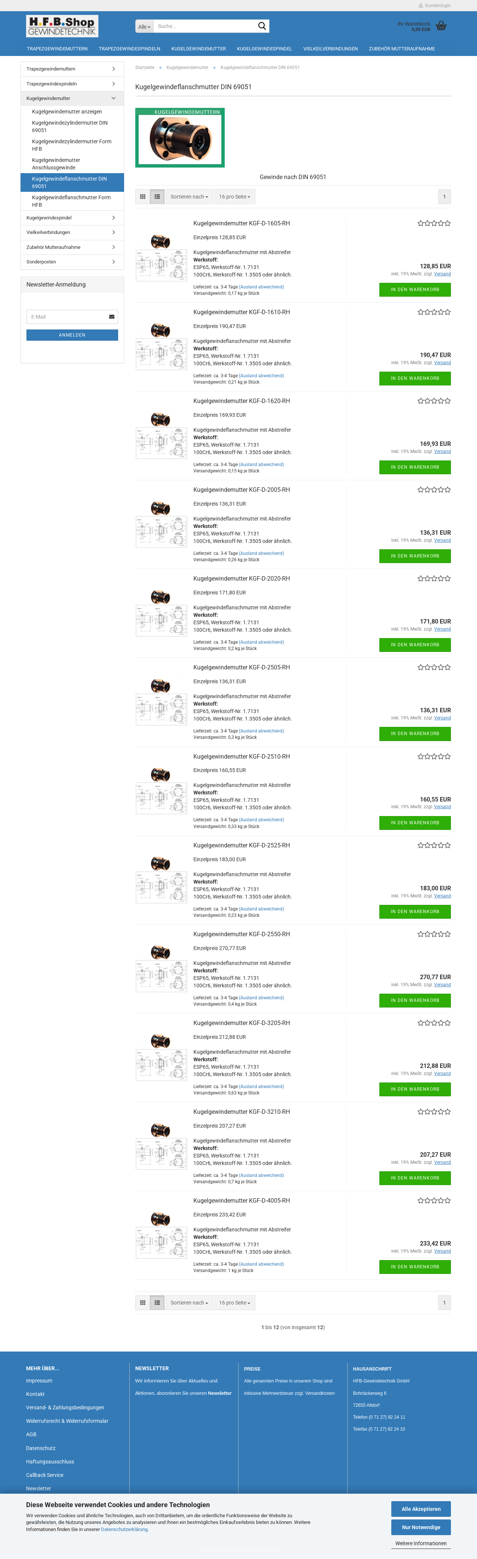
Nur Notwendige (421, 1527)
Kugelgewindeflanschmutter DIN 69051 (69, 182)
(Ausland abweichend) (261, 287)
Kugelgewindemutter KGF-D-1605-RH (241, 223)
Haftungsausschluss (50, 1462)
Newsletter (38, 1488)
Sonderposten (41, 262)
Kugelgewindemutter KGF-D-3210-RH (241, 1111)
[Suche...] (144, 26)
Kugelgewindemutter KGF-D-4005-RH (241, 1200)
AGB (31, 1434)
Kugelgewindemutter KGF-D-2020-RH (241, 578)
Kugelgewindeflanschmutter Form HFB (71, 201)
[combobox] (189, 196)
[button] (142, 196)
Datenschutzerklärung (124, 1529)
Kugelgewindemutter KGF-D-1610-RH (241, 312)
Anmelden (72, 335)
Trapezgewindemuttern (57, 48)
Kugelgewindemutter (198, 48)
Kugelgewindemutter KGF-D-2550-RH (241, 934)
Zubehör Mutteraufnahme (402, 48)
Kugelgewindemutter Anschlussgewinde (56, 164)
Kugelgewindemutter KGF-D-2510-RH (241, 756)
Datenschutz (41, 1448)
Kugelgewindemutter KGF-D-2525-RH (241, 845)
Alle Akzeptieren (421, 1509)
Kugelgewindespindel (264, 48)
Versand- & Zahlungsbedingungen (65, 1407)
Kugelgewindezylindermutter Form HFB (71, 145)
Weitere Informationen (421, 1543)
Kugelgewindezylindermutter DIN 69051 (70, 126)
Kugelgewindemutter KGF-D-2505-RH (241, 667)
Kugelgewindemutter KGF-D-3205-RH (241, 1023)
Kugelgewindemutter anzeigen (67, 112)
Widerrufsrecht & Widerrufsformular (67, 1421)
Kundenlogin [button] (435, 5)
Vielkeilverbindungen (330, 48)
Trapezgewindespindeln (129, 48)
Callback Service (44, 1475)
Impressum (39, 1381)
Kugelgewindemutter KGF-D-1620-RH (241, 400)
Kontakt (35, 1394)
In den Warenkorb (415, 289)
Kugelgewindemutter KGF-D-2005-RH (241, 489)
